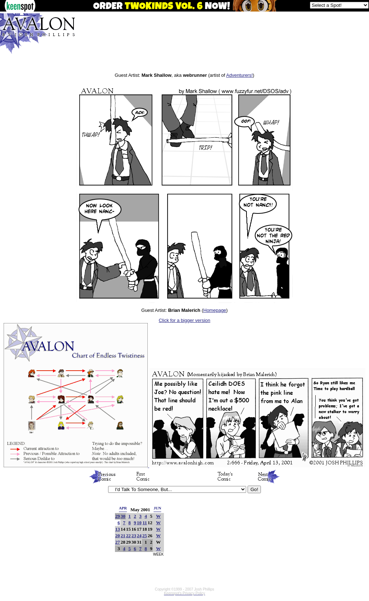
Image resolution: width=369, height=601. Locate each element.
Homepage (214, 310)
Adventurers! (239, 75)
